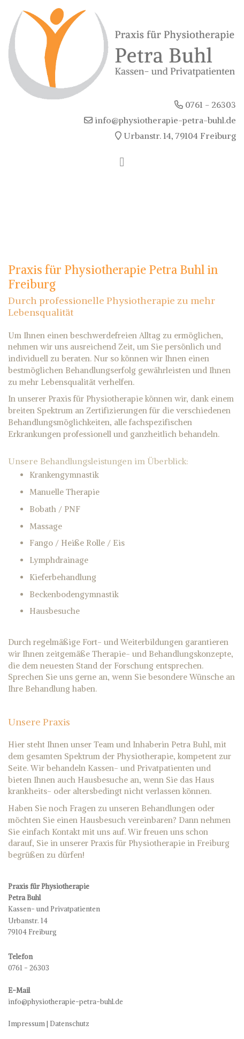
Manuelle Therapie (64, 492)
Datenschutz (69, 1023)
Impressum (26, 1023)
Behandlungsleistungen (86, 461)
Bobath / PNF (54, 509)
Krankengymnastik (64, 475)
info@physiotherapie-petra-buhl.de (65, 1001)
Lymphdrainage (58, 560)
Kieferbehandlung (62, 577)
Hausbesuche (54, 611)
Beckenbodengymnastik (74, 594)
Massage (45, 526)
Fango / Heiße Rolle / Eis (77, 543)
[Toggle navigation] (122, 162)
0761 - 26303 (28, 968)
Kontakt (66, 832)
